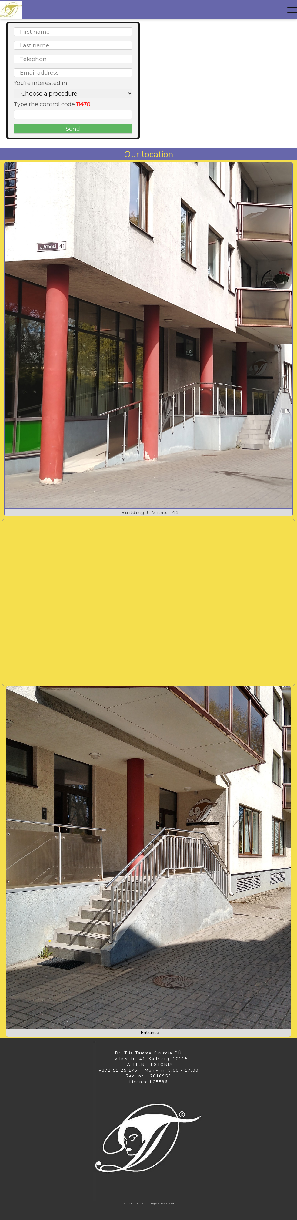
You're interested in (40, 82)
